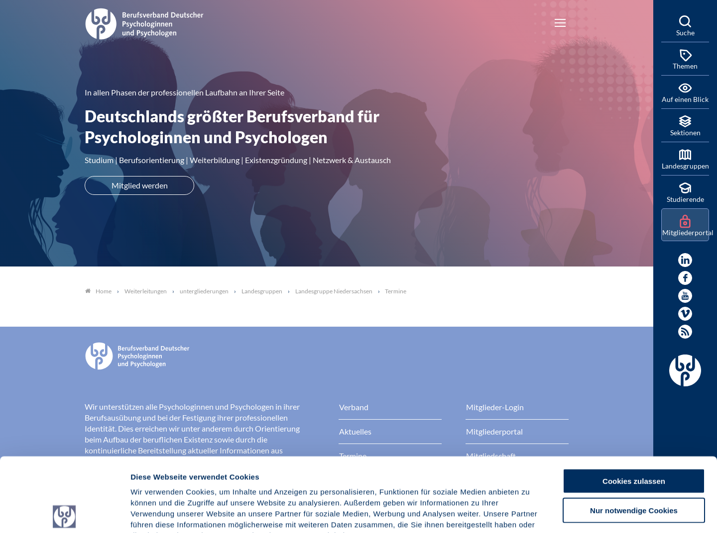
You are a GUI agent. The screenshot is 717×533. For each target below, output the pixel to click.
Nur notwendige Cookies (634, 436)
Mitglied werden (140, 185)
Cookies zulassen (633, 407)
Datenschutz (204, 473)
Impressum (152, 473)
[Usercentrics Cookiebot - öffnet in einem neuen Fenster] (64, 513)
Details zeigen (530, 513)
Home (98, 291)
